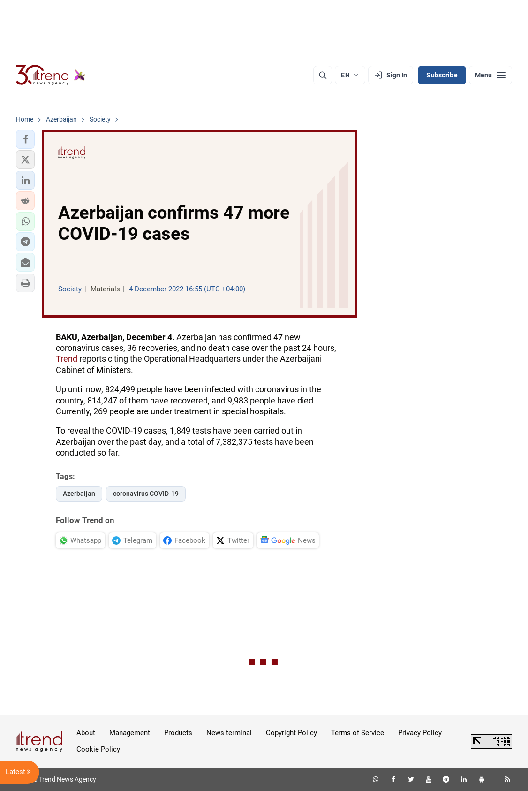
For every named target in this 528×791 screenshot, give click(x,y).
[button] (25, 139)
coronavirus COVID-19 (146, 493)
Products (178, 733)
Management (129, 733)
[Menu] (490, 75)
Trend (66, 359)
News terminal (229, 733)
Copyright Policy (291, 733)
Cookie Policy (98, 749)
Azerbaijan (79, 493)
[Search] (322, 75)
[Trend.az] (50, 75)
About (85, 733)
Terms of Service (357, 733)
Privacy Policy (420, 733)
